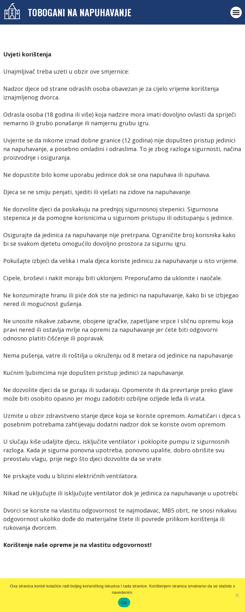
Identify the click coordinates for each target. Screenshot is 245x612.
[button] (236, 12)
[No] (237, 595)
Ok (124, 602)
